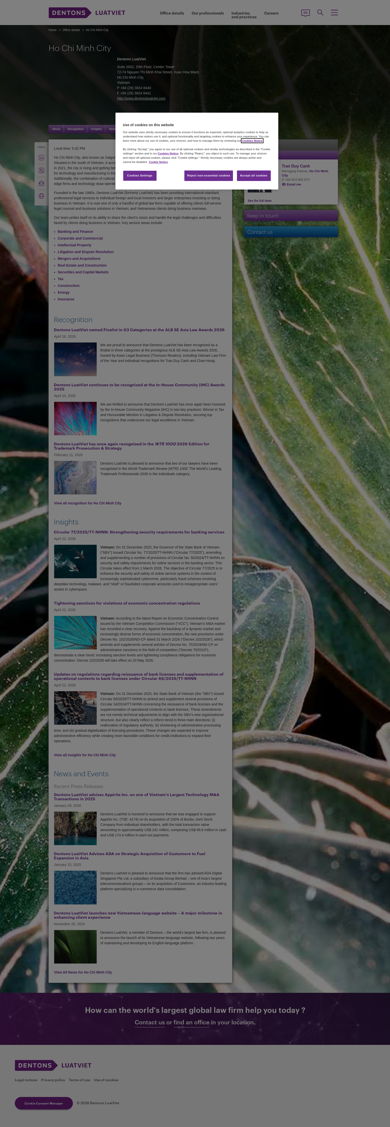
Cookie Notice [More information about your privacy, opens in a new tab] (158, 161)
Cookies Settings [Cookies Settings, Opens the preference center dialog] (139, 175)
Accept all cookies (254, 175)
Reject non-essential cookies (208, 175)
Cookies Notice (252, 140)
